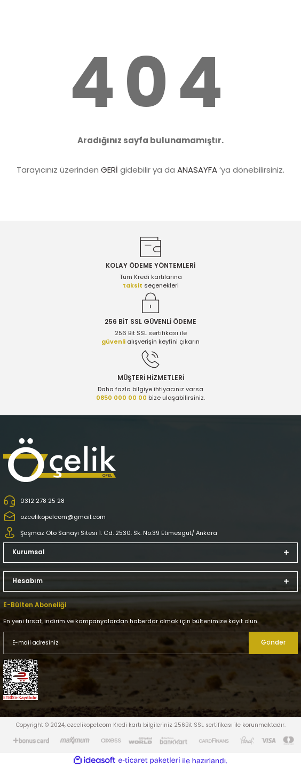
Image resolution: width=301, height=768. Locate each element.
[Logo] (60, 460)
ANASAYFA (197, 169)
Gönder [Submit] (273, 642)
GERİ (109, 169)
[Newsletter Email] (150, 643)
